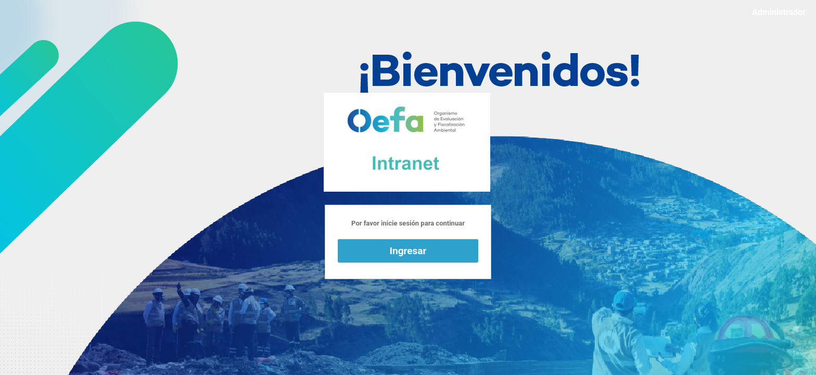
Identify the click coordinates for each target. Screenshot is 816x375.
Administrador (779, 12)
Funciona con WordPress (407, 142)
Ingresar (408, 251)
